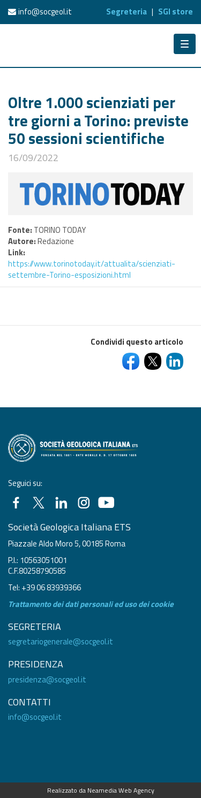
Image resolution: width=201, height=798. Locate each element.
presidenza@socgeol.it (47, 679)
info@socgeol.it (45, 11)
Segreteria (126, 11)
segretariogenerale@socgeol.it (60, 641)
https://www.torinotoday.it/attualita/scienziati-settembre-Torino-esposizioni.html (91, 269)
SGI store (175, 11)
